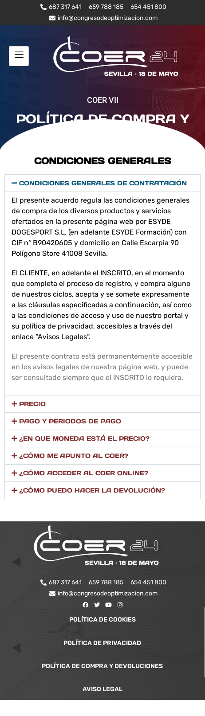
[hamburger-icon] (19, 56)
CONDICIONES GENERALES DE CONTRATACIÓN (103, 183)
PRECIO (32, 404)
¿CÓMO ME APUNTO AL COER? (73, 456)
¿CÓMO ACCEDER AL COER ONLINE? (83, 473)
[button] (102, 183)
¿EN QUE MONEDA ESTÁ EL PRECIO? (84, 438)
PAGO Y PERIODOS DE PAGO (70, 421)
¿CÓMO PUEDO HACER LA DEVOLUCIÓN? (92, 490)
